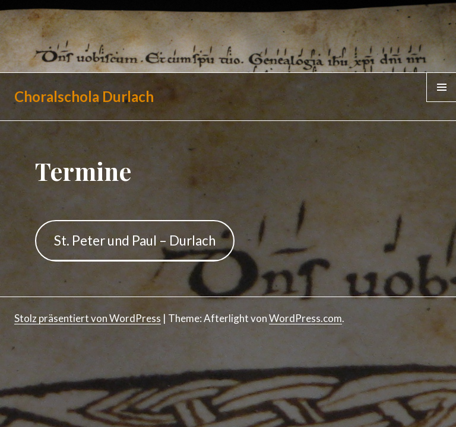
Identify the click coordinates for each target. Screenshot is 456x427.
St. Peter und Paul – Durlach (135, 240)
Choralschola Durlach (84, 96)
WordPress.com (305, 318)
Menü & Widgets (441, 101)
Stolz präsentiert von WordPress (87, 318)
